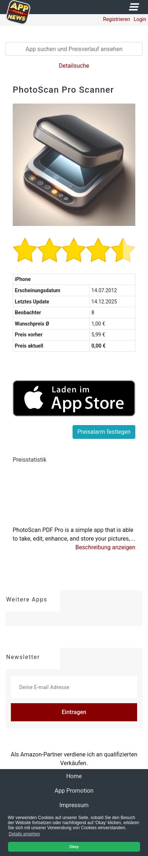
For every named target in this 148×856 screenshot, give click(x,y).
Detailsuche (74, 65)
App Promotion (73, 790)
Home (79, 776)
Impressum (74, 805)
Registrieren (116, 19)
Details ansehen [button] (24, 833)
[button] (105, 547)
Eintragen (74, 712)
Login (139, 19)
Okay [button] (74, 846)
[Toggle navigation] (133, 7)
